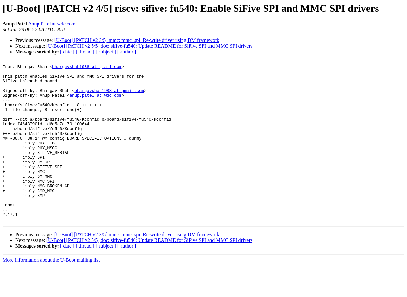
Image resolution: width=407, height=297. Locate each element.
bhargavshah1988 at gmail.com (86, 67)
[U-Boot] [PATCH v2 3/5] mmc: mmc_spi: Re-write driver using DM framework (136, 40)
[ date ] (67, 51)
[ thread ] (85, 51)
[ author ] (126, 51)
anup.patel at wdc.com (96, 102)
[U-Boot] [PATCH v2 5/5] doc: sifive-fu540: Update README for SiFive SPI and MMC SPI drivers (149, 46)
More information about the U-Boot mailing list (51, 291)
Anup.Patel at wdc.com (51, 23)
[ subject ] (106, 51)
